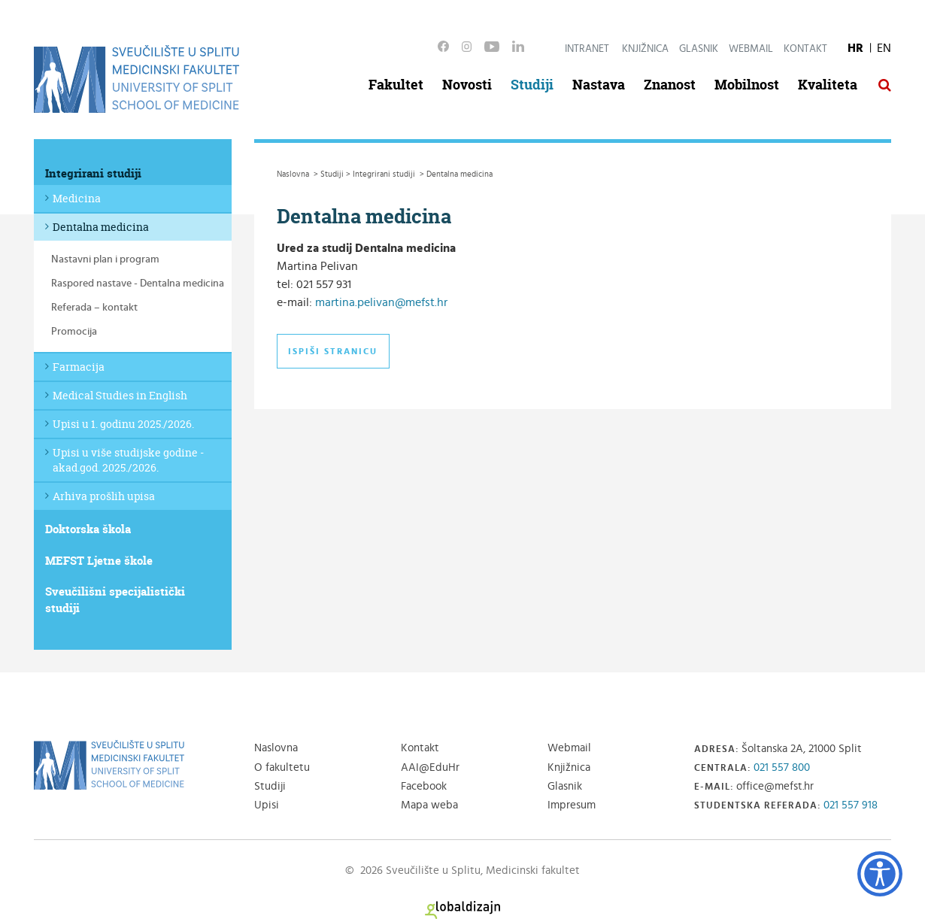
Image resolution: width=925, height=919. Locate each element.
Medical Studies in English (120, 395)
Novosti (467, 84)
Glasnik (698, 49)
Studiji (532, 84)
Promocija (74, 331)
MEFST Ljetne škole (99, 561)
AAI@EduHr (430, 767)
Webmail (751, 49)
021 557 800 (782, 767)
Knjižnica (645, 49)
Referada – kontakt (94, 307)
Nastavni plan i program (105, 259)
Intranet (587, 49)
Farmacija (79, 366)
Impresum (571, 805)
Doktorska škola (88, 529)
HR (855, 48)
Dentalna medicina (101, 227)
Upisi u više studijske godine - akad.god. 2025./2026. (128, 460)
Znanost (670, 84)
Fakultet (395, 84)
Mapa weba (429, 805)
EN (884, 48)
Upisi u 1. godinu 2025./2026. (123, 424)
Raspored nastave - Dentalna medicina (137, 283)
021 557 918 (850, 805)
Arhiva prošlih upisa (104, 496)
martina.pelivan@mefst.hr (381, 302)
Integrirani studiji (93, 173)
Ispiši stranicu (333, 351)
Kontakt (805, 49)
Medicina (77, 198)
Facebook (424, 786)
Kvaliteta (827, 84)
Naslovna (276, 748)
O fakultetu (282, 767)
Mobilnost (746, 84)
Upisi (266, 805)
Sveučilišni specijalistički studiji (115, 599)
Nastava (598, 84)
